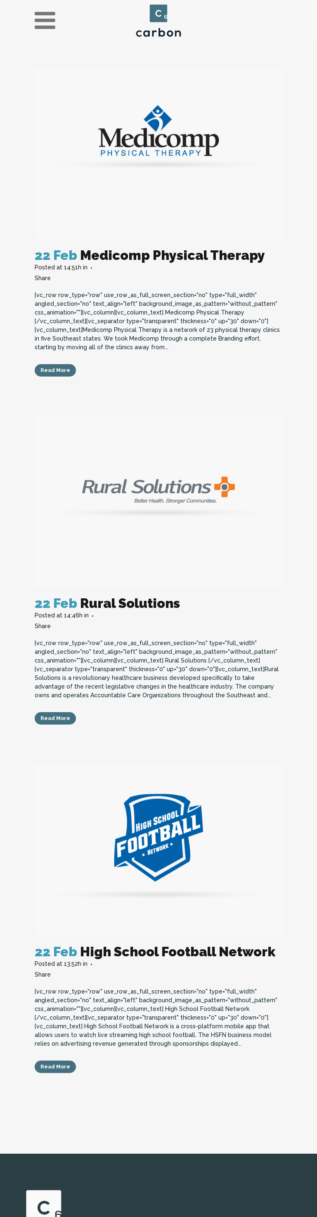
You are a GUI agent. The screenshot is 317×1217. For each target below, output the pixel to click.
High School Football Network (177, 951)
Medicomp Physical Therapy (172, 255)
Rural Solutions (130, 603)
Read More (55, 370)
